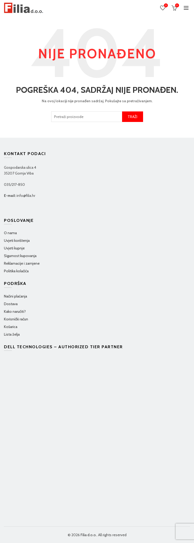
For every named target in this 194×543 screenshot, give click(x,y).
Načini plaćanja (15, 296)
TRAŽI (133, 116)
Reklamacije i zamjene (22, 263)
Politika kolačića (16, 271)
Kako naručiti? (15, 311)
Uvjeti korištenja (17, 240)
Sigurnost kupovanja (20, 255)
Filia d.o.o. (89, 534)
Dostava (11, 303)
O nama (10, 232)
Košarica (10, 326)
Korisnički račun (16, 319)
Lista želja (12, 334)
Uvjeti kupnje (14, 248)
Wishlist (165, 5)
